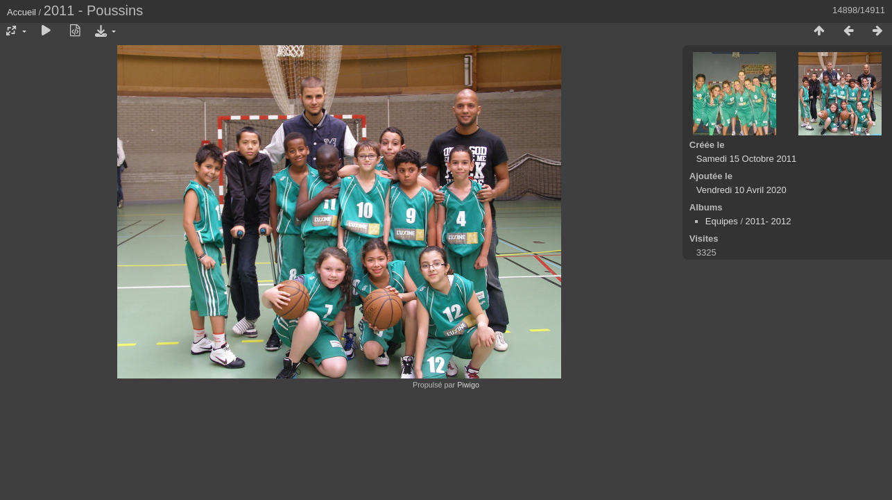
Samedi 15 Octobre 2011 (746, 158)
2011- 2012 (768, 221)
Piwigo (468, 385)
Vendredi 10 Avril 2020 (741, 190)
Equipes (721, 221)
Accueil (21, 12)
